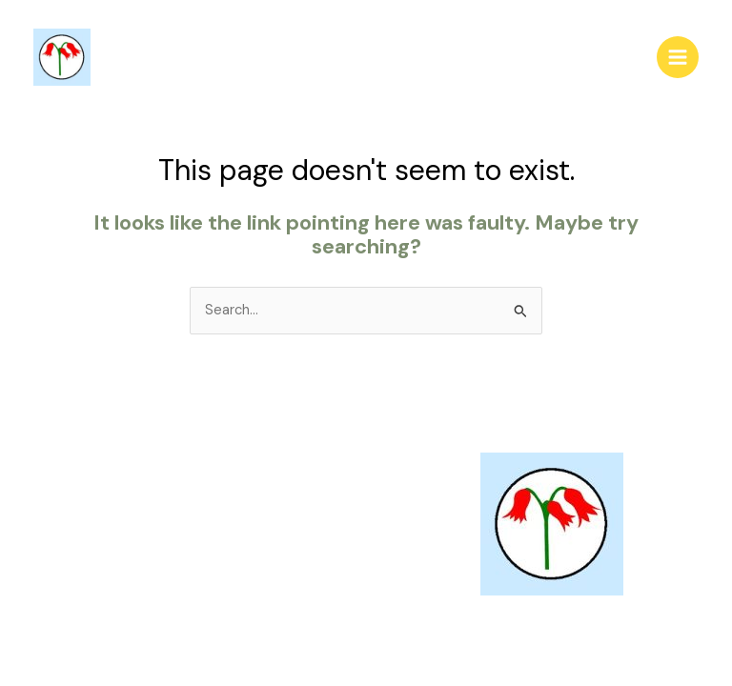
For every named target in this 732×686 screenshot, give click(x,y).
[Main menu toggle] (678, 57)
